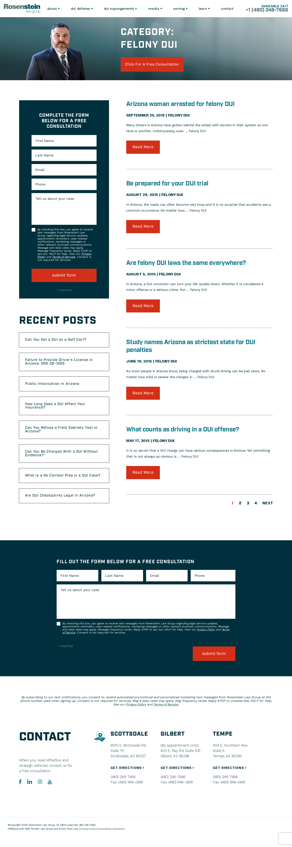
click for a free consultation (155, 64)
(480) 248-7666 (122, 787)
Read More (143, 148)
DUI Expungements (118, 9)
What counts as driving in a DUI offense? (185, 431)
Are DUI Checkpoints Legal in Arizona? (63, 507)
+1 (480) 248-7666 (265, 10)
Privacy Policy (206, 641)
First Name (44, 141)
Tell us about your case (54, 199)
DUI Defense (80, 9)
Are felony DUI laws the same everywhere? (189, 264)
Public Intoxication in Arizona (54, 387)
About (52, 9)
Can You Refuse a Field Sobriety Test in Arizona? (64, 434)
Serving (178, 9)
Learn (202, 9)
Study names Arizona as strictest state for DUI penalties (194, 348)
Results (152, 9)
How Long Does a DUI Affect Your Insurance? (58, 410)
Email (40, 170)
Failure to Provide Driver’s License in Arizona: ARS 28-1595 (62, 364)
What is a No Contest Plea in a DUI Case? (59, 484)
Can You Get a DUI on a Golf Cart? (58, 341)
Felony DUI (179, 116)
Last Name (44, 156)
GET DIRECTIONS (128, 778)
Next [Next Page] (267, 505)
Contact (227, 9)
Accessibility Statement (112, 839)
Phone (40, 185)
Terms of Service (63, 258)
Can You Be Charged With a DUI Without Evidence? (56, 459)
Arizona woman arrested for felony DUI (183, 105)
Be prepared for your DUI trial (169, 184)
